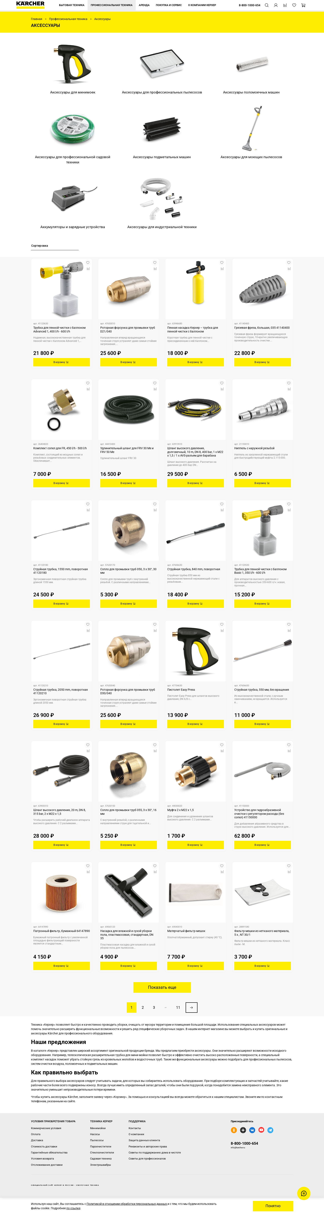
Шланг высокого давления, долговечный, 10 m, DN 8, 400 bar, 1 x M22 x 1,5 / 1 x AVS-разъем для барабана (195, 452)
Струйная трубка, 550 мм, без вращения (261, 689)
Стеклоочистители (102, 1152)
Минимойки (98, 1128)
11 (178, 1007)
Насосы (95, 1134)
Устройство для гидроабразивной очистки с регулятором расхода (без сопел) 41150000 (259, 813)
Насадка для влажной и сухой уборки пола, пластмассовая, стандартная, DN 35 (126, 934)
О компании (136, 1134)
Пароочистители (100, 1146)
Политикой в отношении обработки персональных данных (127, 1204)
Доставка (37, 1140)
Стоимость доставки (44, 1146)
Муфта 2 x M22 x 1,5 (180, 810)
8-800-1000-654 (244, 1143)
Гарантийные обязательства (49, 1152)
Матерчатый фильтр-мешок (186, 931)
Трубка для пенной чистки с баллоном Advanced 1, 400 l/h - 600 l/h (59, 329)
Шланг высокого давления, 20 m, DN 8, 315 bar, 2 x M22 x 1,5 (59, 811)
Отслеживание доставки (47, 1164)
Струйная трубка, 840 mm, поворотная (193, 569)
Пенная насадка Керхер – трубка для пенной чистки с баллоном (192, 329)
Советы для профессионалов (147, 1158)
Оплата (35, 1134)
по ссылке (73, 1208)
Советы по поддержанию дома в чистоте (155, 1152)
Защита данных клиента (144, 1140)
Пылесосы (97, 1140)
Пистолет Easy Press (181, 689)
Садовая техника (101, 1158)
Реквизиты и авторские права (148, 1146)
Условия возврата (42, 1158)
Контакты (135, 1128)
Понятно (273, 1206)
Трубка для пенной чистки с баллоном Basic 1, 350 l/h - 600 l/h (260, 571)
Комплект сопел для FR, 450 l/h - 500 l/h (60, 448)
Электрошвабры (100, 1164)
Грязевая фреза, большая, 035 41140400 (262, 327)
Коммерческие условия (46, 1128)
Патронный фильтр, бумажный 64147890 (61, 931)
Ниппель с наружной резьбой (254, 448)
